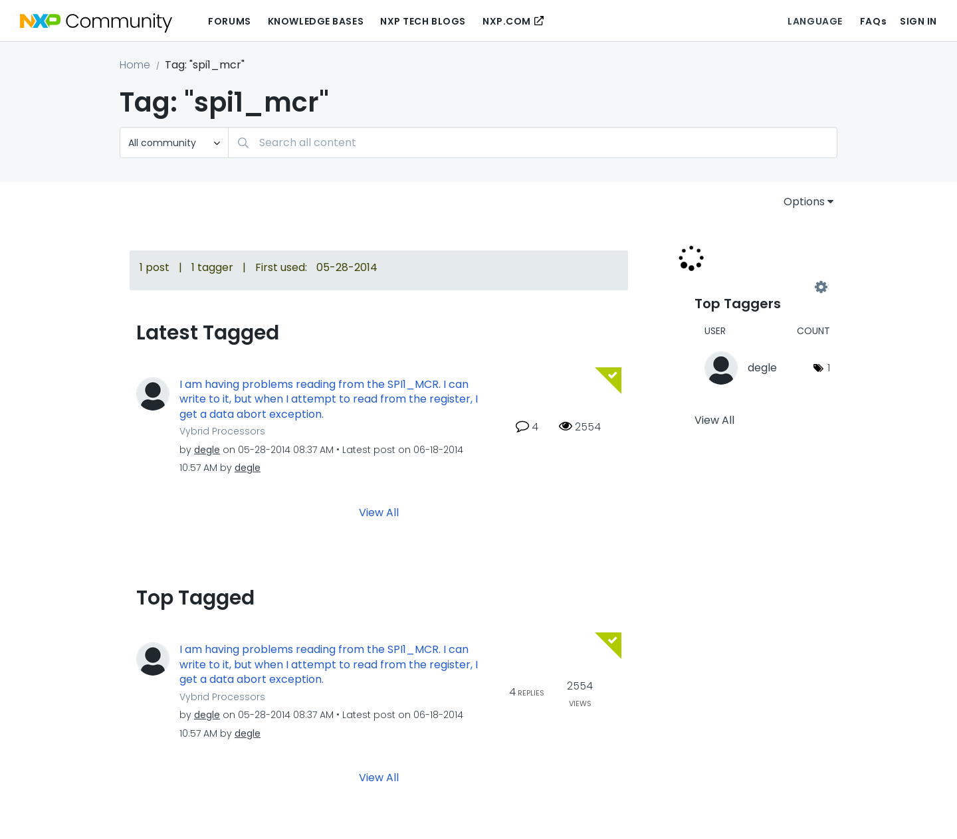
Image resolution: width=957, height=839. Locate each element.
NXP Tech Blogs (423, 21)
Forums (229, 21)
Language (815, 21)
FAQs (873, 21)
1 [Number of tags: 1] (828, 367)
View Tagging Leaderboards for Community (757, 287)
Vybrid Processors (222, 431)
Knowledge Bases (316, 21)
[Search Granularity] (174, 142)
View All (379, 512)
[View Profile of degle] (207, 449)
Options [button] (804, 201)
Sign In (918, 21)
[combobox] (532, 142)
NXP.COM (506, 21)
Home (135, 64)
